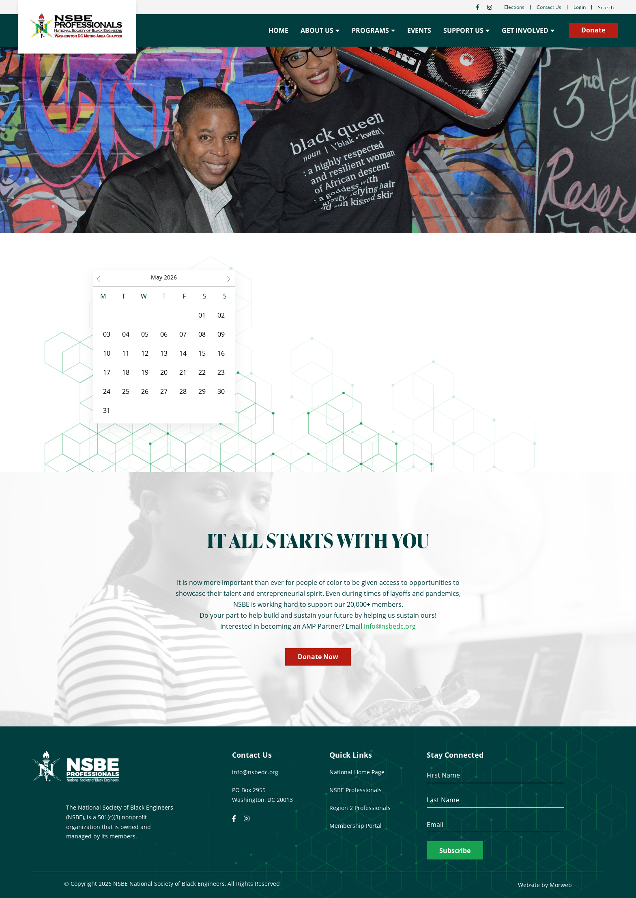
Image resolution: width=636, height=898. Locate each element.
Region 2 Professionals (360, 808)
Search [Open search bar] (606, 7)
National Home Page (357, 772)
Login (580, 7)
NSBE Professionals (355, 790)
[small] (477, 7)
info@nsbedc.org (390, 626)
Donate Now (318, 656)
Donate (593, 30)
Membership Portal (355, 825)
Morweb (561, 885)
